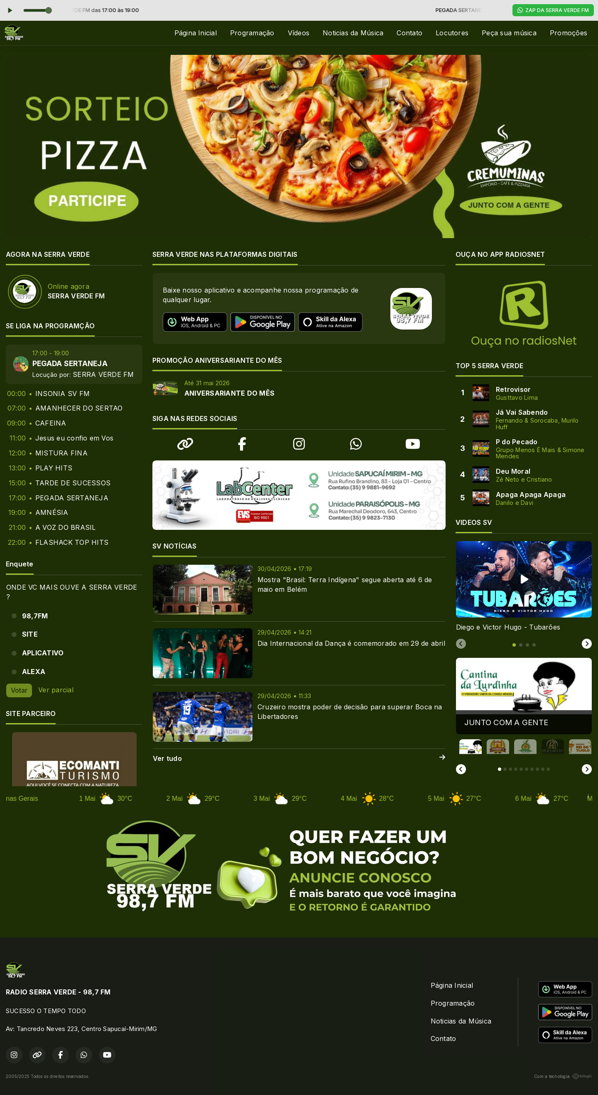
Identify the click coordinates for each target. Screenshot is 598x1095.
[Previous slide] (461, 644)
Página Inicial (195, 33)
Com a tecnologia (563, 1076)
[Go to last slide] (461, 769)
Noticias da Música (353, 33)
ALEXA (33, 671)
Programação (252, 33)
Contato (409, 33)
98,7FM (35, 616)
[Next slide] (587, 644)
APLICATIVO (43, 653)
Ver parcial (56, 690)
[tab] (514, 645)
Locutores (452, 33)
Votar (19, 690)
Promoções (568, 33)
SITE (30, 634)
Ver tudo (299, 758)
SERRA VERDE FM (103, 374)
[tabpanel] (524, 586)
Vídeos (298, 33)
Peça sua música (509, 33)
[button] (470, 749)
